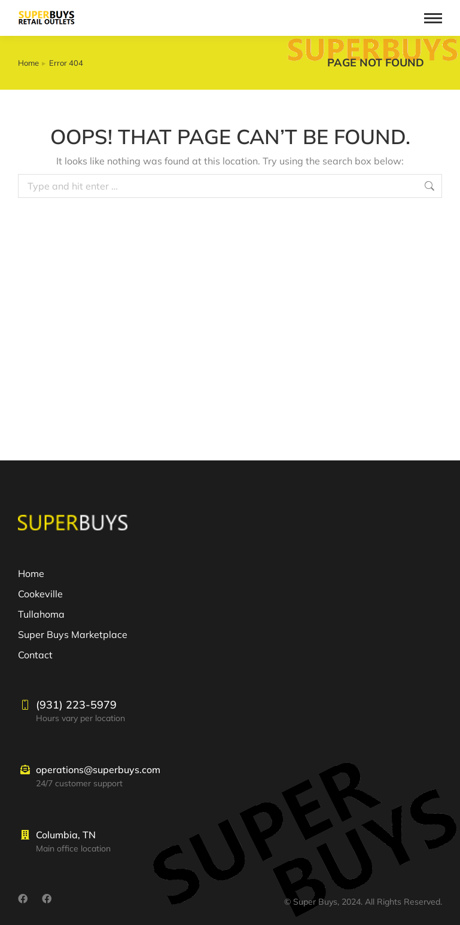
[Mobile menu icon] (433, 18)
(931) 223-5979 (76, 705)
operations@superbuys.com (98, 770)
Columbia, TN (66, 835)
